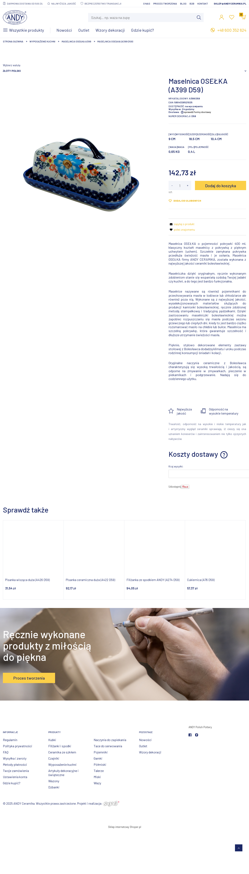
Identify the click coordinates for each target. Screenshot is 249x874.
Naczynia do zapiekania (110, 740)
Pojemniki (101, 752)
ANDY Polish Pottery (200, 727)
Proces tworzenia (165, 3)
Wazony (53, 781)
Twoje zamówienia (16, 771)
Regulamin (10, 740)
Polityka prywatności (17, 746)
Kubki (52, 740)
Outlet (143, 746)
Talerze (99, 771)
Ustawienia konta (15, 777)
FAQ (5, 752)
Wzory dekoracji (150, 752)
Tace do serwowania (108, 746)
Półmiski (100, 764)
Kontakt (202, 3)
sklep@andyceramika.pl (230, 3)
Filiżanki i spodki (59, 746)
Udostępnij (175, 486)
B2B (192, 3)
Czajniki (53, 758)
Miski (97, 777)
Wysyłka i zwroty (14, 758)
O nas (146, 3)
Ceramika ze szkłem (62, 752)
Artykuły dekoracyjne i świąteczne (63, 773)
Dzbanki (53, 787)
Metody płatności (15, 764)
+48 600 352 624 (231, 30)
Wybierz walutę (11, 65)
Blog (183, 3)
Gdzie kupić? (11, 783)
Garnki (98, 758)
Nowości (145, 740)
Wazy (97, 783)
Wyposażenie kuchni (62, 764)
